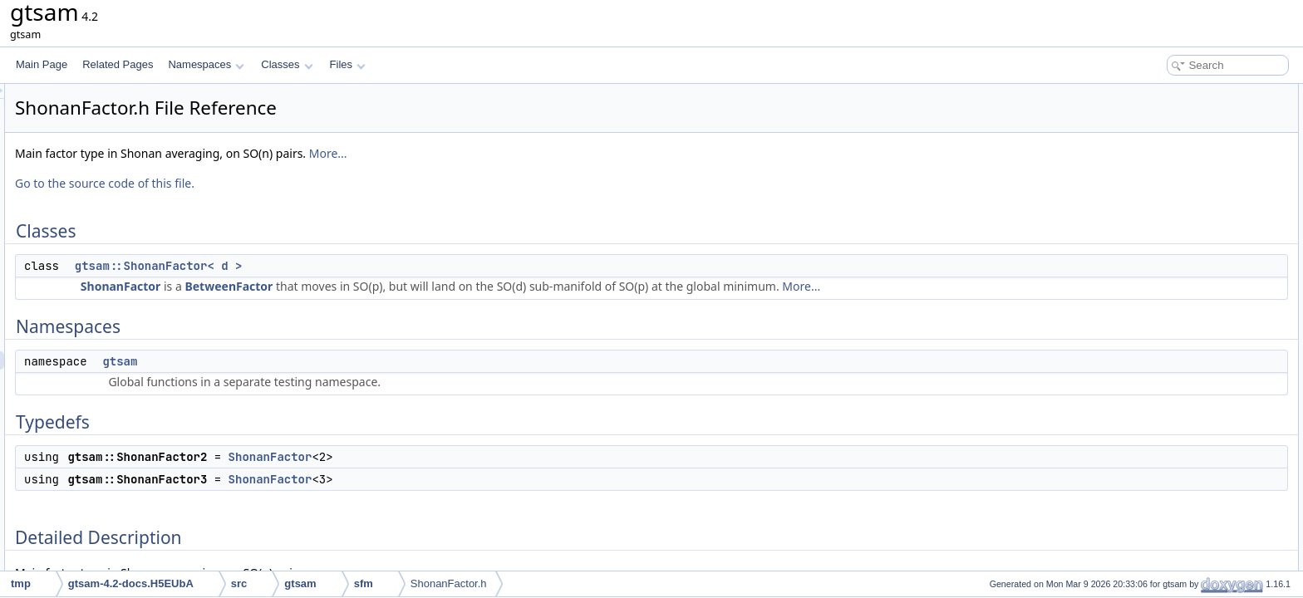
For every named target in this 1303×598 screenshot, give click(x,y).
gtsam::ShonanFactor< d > (366, 265)
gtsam (327, 361)
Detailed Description (1162, 221)
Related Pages (117, 64)
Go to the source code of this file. (312, 183)
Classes (286, 64)
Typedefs (1138, 166)
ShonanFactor (328, 286)
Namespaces (205, 64)
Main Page (41, 64)
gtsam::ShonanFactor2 (1181, 184)
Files (348, 64)
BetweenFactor (436, 286)
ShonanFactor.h (449, 583)
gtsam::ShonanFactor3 (1181, 202)
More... (536, 153)
